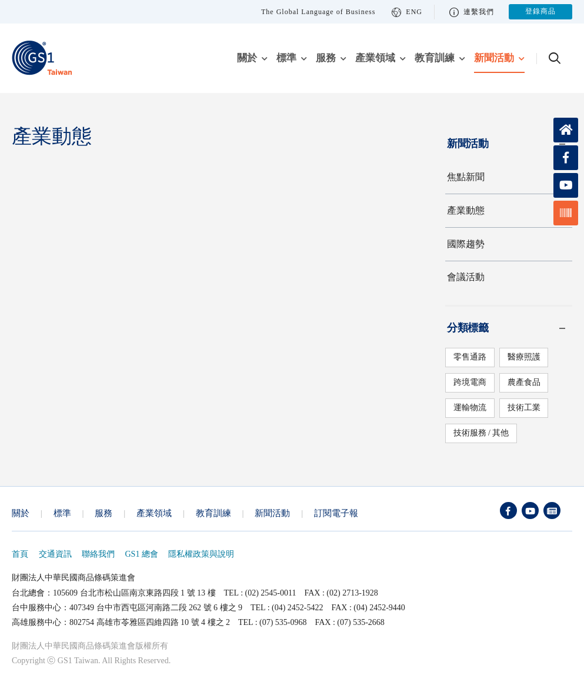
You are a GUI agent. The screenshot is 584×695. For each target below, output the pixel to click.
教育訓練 (435, 58)
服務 (326, 58)
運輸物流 (469, 407)
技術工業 (524, 407)
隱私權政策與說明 (201, 554)
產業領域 (375, 58)
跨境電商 (469, 382)
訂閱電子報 (336, 513)
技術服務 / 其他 (481, 432)
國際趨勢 (466, 244)
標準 (286, 58)
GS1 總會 (141, 554)
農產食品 (524, 382)
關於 (247, 58)
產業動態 (466, 210)
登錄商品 (540, 12)
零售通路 (469, 357)
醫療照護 (524, 357)
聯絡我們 (98, 554)
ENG (407, 12)
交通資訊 (55, 554)
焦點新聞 (466, 177)
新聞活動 (494, 58)
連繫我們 (471, 12)
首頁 (20, 554)
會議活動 (466, 277)
